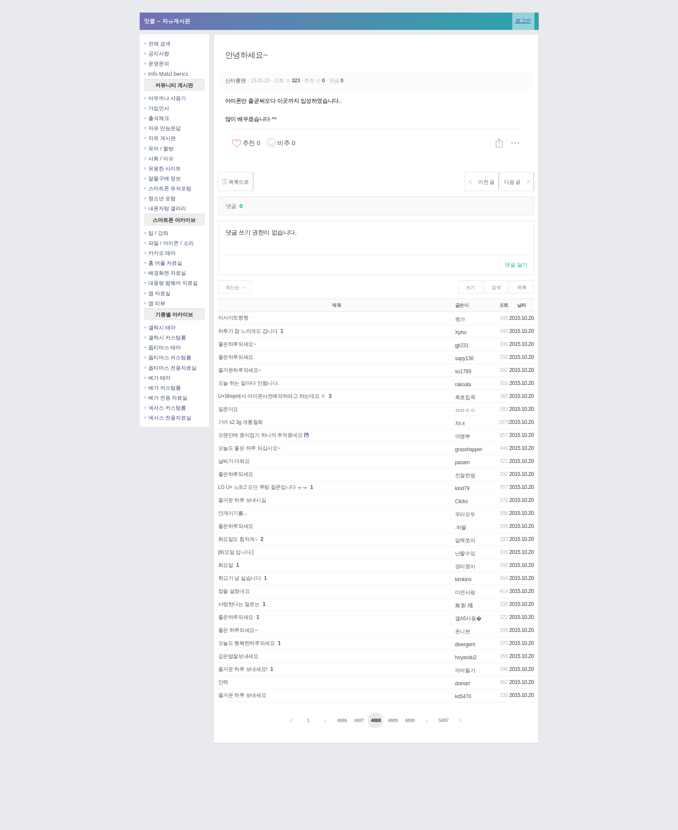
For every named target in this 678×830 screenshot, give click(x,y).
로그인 (523, 20)
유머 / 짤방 (159, 148)
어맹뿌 (462, 436)
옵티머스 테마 (162, 347)
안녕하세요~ (246, 55)
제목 (336, 305)
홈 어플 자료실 (163, 263)
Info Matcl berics (166, 74)
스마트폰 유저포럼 (167, 188)
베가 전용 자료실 (165, 397)
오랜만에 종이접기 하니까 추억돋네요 (260, 435)
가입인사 (156, 108)
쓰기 (470, 287)
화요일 (225, 565)
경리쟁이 (465, 566)
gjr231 (461, 345)
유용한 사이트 (162, 168)
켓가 (460, 319)
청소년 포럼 (160, 198)
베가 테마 (157, 377)
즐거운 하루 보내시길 (242, 500)
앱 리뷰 (154, 303)
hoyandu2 (466, 657)
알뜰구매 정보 (162, 178)
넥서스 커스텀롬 (165, 407)
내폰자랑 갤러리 (165, 208)
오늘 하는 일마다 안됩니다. (248, 383)
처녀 (460, 423)
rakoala (463, 384)
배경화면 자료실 (165, 273)
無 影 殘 (464, 605)
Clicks (461, 501)
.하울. (461, 527)
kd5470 (463, 696)
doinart (462, 683)
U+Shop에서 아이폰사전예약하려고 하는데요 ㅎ (272, 396)
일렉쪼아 (465, 540)
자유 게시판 (160, 138)
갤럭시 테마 (160, 327)
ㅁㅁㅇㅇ (465, 410)
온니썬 (462, 631)
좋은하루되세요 (235, 357)
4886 (342, 720)
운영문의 (156, 63)
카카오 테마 (160, 253)
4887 (359, 720)
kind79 (462, 488)
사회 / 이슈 (159, 158)
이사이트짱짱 (233, 318)
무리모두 (465, 514)
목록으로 (239, 182)
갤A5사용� (468, 618)
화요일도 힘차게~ (238, 539)
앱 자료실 (157, 293)
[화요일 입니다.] (236, 552)
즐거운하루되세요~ (240, 370)
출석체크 (156, 118)
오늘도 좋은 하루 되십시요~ (249, 448)
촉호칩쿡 (465, 397)
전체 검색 (157, 43)
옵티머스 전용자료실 (170, 367)
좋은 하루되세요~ (238, 630)
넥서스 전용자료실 (167, 417)
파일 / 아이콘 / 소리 (169, 243)
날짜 (521, 305)
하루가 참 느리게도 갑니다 (248, 331)
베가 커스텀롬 (162, 387)
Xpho (461, 332)
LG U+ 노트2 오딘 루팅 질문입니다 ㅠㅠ (263, 487)
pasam (462, 462)
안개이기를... (232, 513)
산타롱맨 (236, 81)
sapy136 (464, 358)
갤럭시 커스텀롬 (165, 337)
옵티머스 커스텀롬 (167, 357)
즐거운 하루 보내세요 (242, 695)
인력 (223, 682)
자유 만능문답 (162, 128)
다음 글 (514, 182)
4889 (393, 720)
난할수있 (465, 553)
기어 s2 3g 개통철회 (240, 422)
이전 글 (472, 182)
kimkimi (463, 579)
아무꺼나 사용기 (165, 98)
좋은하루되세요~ (237, 344)
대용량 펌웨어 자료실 (171, 282)
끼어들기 (465, 670)
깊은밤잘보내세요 (238, 656)
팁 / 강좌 (156, 233)
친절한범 (465, 475)
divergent (465, 644)
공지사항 (156, 53)
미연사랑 (465, 592)
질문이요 (228, 409)
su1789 (463, 371)
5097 (444, 720)
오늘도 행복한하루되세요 (246, 643)
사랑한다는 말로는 (239, 604)
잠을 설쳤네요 (234, 591)
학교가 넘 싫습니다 (239, 578)
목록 (521, 287)
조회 (503, 305)
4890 (410, 720)
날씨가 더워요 (234, 461)
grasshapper (468, 449)
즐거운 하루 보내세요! (243, 669)
